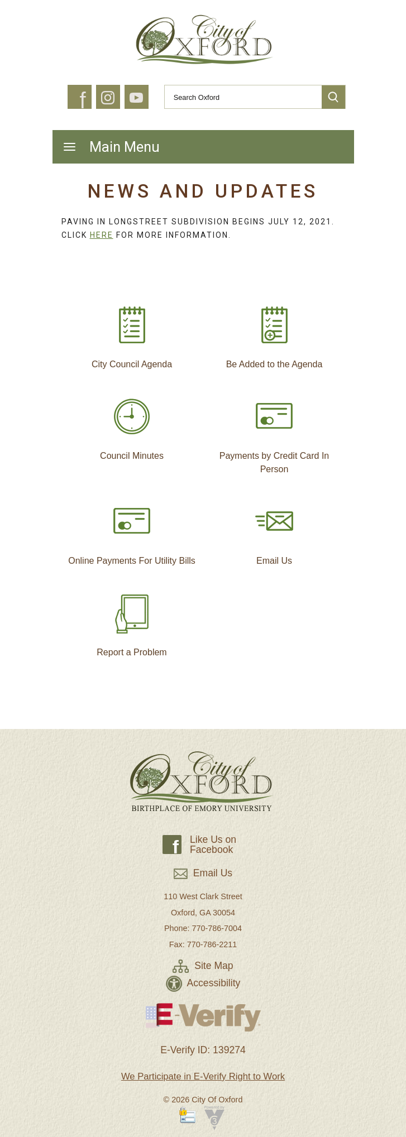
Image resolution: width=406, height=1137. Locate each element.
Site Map (203, 965)
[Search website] (238, 97)
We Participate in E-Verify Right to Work (203, 1076)
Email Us (274, 529)
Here (101, 235)
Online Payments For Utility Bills (131, 529)
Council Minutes (132, 424)
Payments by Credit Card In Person (274, 431)
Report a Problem (131, 620)
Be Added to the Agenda (274, 332)
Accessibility (203, 983)
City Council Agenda (132, 332)
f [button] (82, 100)
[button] (333, 97)
